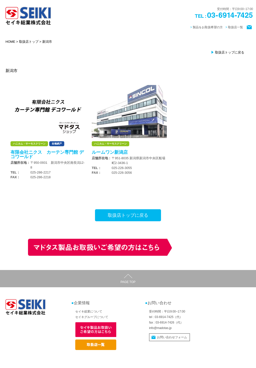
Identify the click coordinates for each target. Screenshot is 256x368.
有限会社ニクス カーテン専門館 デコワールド (47, 154)
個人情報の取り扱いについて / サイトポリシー (221, 362)
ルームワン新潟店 (110, 152)
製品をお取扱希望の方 (208, 27)
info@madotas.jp (160, 328)
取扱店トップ (28, 42)
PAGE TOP (128, 282)
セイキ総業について (88, 311)
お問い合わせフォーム (172, 337)
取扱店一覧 (235, 27)
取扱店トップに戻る (229, 52)
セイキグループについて (91, 317)
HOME (10, 42)
